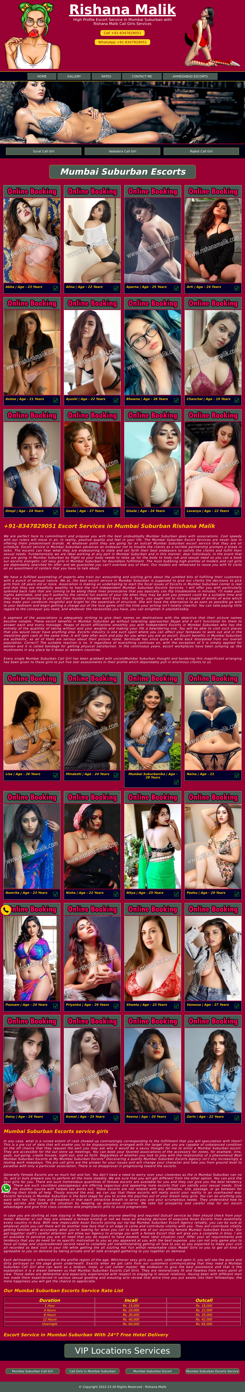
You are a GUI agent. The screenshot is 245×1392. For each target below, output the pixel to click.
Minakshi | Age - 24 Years (87, 774)
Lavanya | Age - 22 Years (207, 511)
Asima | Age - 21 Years (24, 399)
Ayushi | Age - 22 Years (85, 399)
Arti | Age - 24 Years (203, 287)
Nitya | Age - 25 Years (144, 892)
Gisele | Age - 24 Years (145, 511)
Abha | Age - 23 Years (23, 287)
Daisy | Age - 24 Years (24, 1116)
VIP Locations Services (122, 1351)
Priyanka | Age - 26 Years (87, 1004)
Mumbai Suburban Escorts (122, 172)
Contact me (142, 76)
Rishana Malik (122, 9)
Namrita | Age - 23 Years (26, 892)
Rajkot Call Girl (201, 151)
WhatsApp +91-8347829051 (122, 42)
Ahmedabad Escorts (190, 76)
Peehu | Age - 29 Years (205, 892)
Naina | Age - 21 (200, 774)
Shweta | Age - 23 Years (146, 1004)
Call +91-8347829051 (122, 33)
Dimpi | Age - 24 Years (24, 511)
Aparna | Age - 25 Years (146, 287)
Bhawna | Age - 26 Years (147, 399)
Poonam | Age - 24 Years (26, 1004)
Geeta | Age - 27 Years (85, 511)
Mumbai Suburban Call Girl (32, 1371)
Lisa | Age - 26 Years (22, 774)
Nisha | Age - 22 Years (84, 892)
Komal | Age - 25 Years (85, 1116)
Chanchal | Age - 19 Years (208, 399)
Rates (106, 76)
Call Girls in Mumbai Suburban (92, 1371)
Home (42, 76)
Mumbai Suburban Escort (152, 1371)
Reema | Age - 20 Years (146, 1116)
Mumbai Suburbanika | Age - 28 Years (152, 775)
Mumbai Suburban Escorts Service (212, 1371)
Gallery (74, 76)
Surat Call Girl (43, 151)
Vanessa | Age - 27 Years (207, 1004)
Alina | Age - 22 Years (84, 287)
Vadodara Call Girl (122, 151)
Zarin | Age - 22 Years (205, 1116)
